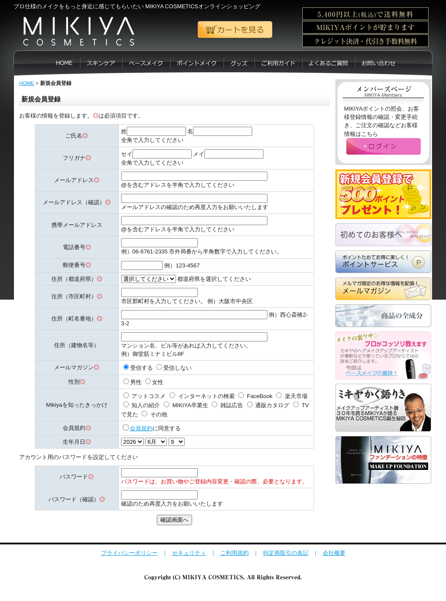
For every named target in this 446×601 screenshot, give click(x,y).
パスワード (74, 476)
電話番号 (74, 247)
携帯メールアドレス (76, 225)
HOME (26, 83)
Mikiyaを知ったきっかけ (77, 405)
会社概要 (334, 553)
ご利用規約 (234, 553)
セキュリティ (189, 553)
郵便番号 (74, 265)
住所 (57, 279)
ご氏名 (73, 135)
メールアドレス (74, 180)
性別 (74, 381)
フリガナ (74, 158)
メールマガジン (74, 367)
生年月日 (74, 442)
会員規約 (141, 428)
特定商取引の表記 (285, 553)
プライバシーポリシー (129, 553)
